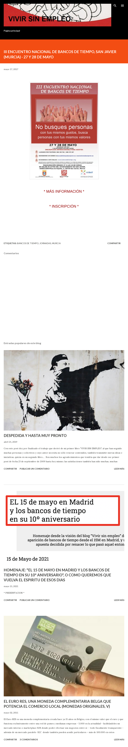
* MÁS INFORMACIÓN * (64, 191)
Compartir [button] (114, 243)
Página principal (12, 30)
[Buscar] (115, 5)
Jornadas (45, 243)
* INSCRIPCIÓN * (64, 206)
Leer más (119, 468)
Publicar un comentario (35, 468)
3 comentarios (29, 739)
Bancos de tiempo (28, 243)
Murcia (56, 243)
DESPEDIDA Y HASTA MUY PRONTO (35, 435)
